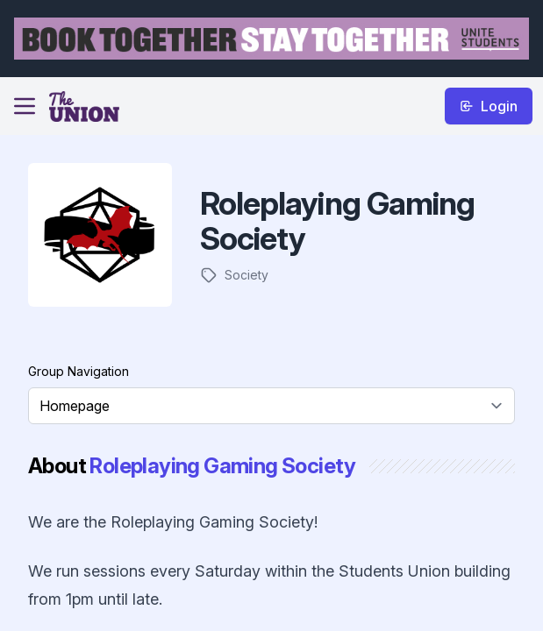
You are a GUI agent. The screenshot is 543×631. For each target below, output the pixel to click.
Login (489, 106)
